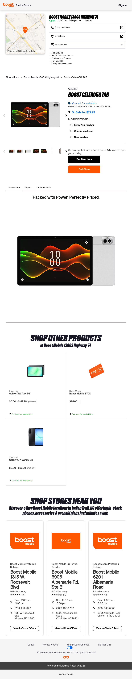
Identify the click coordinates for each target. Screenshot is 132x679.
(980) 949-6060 (106, 608)
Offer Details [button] (66, 674)
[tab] (14, 187)
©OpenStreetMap (27, 51)
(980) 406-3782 (65, 608)
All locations (12, 77)
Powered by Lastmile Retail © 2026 (66, 665)
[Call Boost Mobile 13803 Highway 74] (87, 27)
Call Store (84, 169)
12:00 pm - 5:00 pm (23, 602)
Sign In (122, 5)
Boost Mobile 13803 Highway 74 (41, 77)
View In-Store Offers (24, 628)
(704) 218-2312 (23, 608)
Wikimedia (12, 51)
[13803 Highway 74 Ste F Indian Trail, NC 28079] (87, 36)
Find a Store (23, 5)
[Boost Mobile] (8, 5)
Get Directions (84, 159)
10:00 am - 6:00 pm (64, 602)
